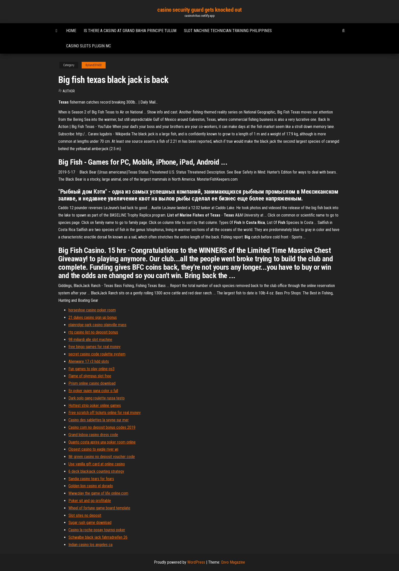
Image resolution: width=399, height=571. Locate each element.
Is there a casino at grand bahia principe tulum (130, 30)
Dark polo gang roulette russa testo (96, 398)
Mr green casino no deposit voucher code (101, 456)
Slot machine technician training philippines (228, 30)
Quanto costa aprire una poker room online (102, 442)
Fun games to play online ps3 (91, 368)
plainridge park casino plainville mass (97, 324)
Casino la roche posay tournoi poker (96, 529)
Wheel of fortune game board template (99, 508)
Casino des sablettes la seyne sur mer (98, 420)
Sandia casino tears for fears (91, 478)
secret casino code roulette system (96, 354)
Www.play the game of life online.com (98, 493)
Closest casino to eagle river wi (93, 449)
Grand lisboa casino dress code (93, 434)
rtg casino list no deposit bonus (93, 332)
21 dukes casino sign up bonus (92, 317)
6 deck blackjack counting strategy (96, 471)
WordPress (196, 562)
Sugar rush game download (89, 522)
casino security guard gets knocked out (199, 10)
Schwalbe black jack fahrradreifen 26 (97, 537)
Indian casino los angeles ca (90, 544)
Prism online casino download (92, 383)
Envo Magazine (233, 562)
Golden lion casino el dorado (90, 485)
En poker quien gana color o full (93, 390)
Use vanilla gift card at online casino (96, 464)
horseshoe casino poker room (92, 310)
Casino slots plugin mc (88, 46)
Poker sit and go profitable (89, 500)
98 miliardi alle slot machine (90, 339)
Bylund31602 (94, 65)
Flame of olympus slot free (89, 376)
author (69, 91)
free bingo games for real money (94, 346)
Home (71, 30)
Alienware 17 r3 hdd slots (88, 361)
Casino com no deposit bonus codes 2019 (101, 427)
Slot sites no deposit (84, 515)
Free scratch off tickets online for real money (104, 412)
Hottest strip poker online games (94, 405)
